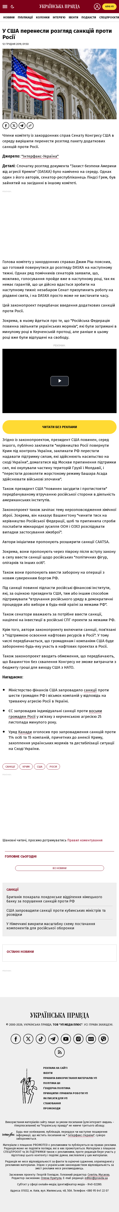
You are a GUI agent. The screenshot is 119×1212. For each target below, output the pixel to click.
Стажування (52, 1103)
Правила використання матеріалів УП (70, 1078)
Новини (9, 17)
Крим (26, 766)
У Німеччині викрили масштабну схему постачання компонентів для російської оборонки (50, 926)
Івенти (73, 17)
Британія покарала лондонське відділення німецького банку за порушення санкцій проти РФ (54, 899)
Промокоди (51, 1108)
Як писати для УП (55, 1098)
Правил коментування (85, 840)
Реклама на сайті (55, 1067)
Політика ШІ (51, 1083)
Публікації (25, 17)
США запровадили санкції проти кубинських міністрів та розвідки (56, 912)
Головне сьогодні (21, 856)
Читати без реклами (59, 427)
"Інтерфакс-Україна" (40, 156)
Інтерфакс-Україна (81, 1135)
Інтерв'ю (59, 17)
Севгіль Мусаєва (98, 1174)
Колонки (42, 17)
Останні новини (20, 952)
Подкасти (88, 17)
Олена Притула (51, 1178)
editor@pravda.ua (96, 1178)
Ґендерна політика (56, 1088)
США (39, 766)
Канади (25, 732)
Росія (53, 766)
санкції (90, 690)
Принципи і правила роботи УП (65, 1093)
